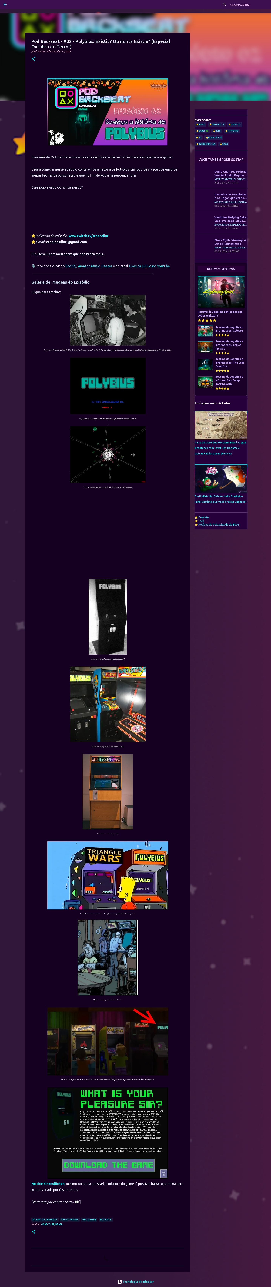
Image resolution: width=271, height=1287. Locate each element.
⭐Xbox (224, 144)
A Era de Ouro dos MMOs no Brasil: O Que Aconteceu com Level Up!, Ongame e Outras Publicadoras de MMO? (220, 448)
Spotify (70, 266)
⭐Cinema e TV (216, 124)
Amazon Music (89, 266)
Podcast (105, 1219)
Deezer (106, 266)
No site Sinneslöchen (48, 1184)
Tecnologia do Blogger (135, 1281)
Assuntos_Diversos (45, 1219)
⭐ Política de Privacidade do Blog (217, 524)
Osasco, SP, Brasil (52, 1224)
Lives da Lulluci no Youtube (149, 266)
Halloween (89, 1219)
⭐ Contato (202, 517)
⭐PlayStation (214, 137)
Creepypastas (69, 1219)
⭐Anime (200, 124)
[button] (33, 59)
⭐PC (198, 137)
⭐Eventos (235, 124)
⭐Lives (217, 131)
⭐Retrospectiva (205, 144)
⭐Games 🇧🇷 (202, 131)
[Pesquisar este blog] (248, 4)
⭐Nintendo (232, 131)
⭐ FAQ (199, 521)
